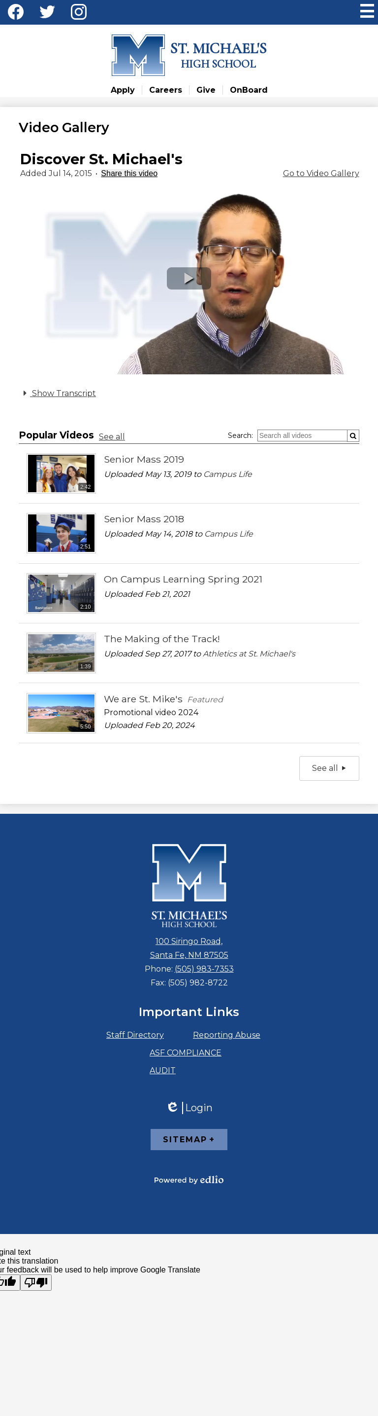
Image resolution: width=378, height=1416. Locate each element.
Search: (240, 435)
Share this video (129, 173)
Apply (123, 90)
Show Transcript (58, 393)
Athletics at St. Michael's (249, 653)
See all (112, 436)
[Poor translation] (36, 1282)
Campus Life (227, 474)
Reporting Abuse (226, 1035)
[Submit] (353, 436)
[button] (189, 278)
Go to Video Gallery (321, 173)
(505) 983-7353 (204, 969)
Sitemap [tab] (185, 1139)
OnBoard (249, 90)
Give (206, 90)
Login (189, 1108)
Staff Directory (135, 1035)
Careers (165, 90)
